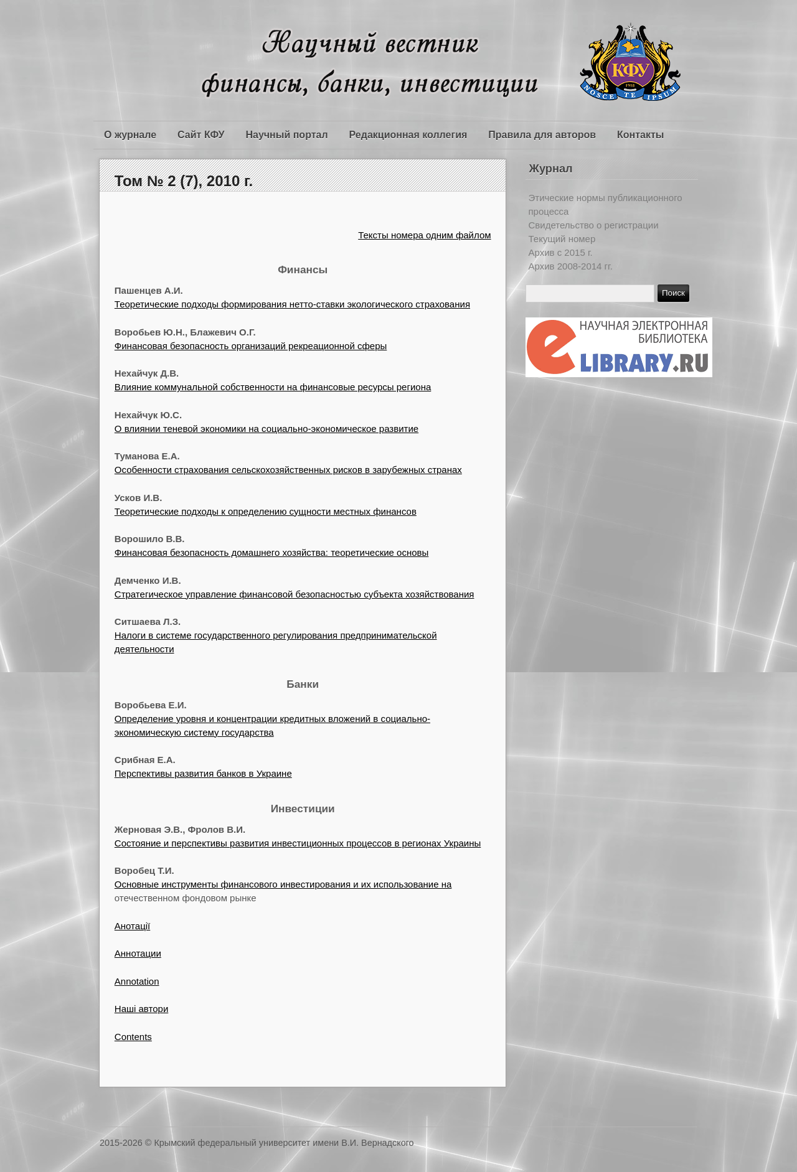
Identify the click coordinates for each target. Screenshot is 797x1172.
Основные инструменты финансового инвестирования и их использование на (283, 884)
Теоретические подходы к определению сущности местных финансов (266, 511)
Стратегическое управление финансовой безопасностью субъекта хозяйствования (294, 594)
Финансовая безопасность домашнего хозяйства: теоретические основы (272, 552)
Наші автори (141, 1008)
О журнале (130, 134)
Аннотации (138, 953)
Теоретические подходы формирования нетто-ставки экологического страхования (292, 304)
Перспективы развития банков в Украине (203, 773)
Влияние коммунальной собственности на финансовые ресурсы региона (273, 387)
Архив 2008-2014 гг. (571, 266)
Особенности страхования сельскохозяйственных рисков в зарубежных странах (288, 469)
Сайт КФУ (200, 134)
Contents (133, 1036)
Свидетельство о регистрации (594, 225)
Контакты (640, 134)
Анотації (132, 926)
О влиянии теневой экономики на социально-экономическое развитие (266, 428)
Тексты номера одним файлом (424, 235)
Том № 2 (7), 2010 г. (184, 180)
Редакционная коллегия (408, 134)
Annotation (137, 981)
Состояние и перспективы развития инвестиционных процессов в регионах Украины (298, 843)
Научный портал (286, 134)
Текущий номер (562, 238)
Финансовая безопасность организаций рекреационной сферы (251, 345)
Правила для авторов (542, 134)
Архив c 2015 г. (561, 252)
